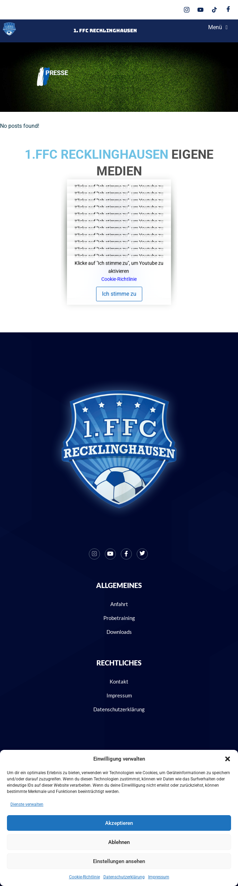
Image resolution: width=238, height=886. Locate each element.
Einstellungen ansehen (119, 861)
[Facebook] (228, 10)
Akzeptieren (119, 823)
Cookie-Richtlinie (84, 877)
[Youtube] (200, 10)
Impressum (158, 877)
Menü (218, 27)
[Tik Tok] (214, 10)
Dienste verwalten (26, 804)
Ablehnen (119, 842)
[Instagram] (186, 10)
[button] (227, 758)
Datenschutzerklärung (124, 877)
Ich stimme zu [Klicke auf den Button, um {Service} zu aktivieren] (119, 294)
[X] (142, 554)
